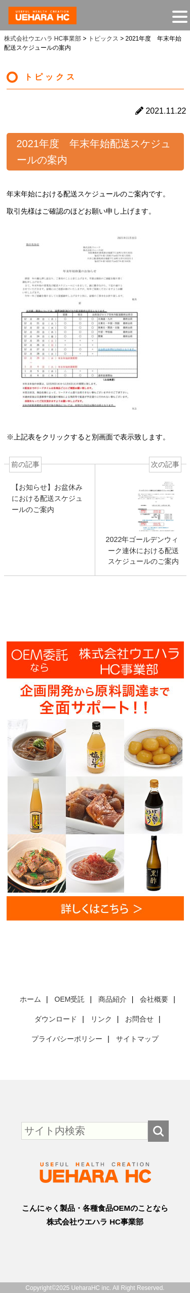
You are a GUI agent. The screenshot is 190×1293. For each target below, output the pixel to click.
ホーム (30, 999)
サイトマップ (137, 1039)
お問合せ (139, 1019)
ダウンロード (55, 1019)
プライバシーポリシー (66, 1039)
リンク (101, 1019)
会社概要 (154, 999)
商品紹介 (112, 999)
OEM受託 (70, 999)
